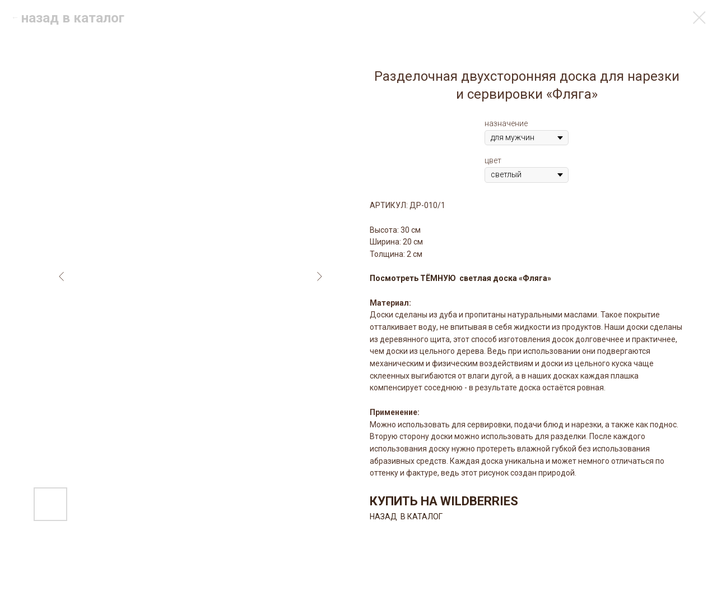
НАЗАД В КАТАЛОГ (406, 516)
